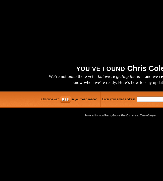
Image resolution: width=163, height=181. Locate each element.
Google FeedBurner (123, 115)
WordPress (104, 115)
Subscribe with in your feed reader (68, 99)
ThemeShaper (148, 115)
